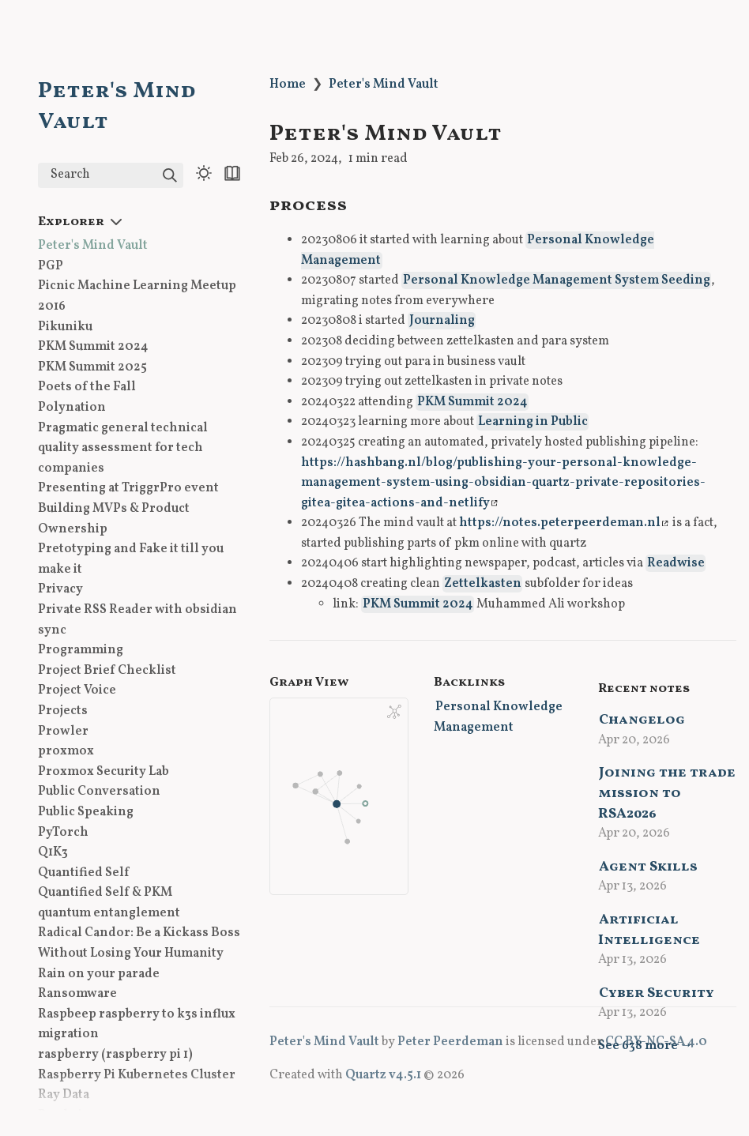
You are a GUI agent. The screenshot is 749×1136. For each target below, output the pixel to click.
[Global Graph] (394, 711)
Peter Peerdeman (450, 1042)
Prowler (63, 731)
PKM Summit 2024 (93, 346)
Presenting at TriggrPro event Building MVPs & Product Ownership (128, 508)
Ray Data (63, 1095)
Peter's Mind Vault (93, 245)
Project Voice (77, 690)
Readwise (676, 563)
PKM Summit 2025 (92, 367)
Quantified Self (83, 873)
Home (287, 84)
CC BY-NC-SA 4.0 (656, 1042)
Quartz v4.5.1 (383, 1075)
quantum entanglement (109, 913)
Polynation (72, 407)
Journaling (442, 320)
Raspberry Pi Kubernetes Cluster (136, 1075)
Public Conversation (99, 791)
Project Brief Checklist (107, 670)
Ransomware (77, 993)
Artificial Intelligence (649, 930)
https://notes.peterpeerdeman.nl (563, 523)
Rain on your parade (99, 974)
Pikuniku (65, 327)
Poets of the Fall (87, 387)
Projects (63, 711)
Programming (80, 650)
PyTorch (63, 832)
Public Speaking (86, 812)
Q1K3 (53, 852)
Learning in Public (533, 422)
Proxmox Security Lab (103, 772)
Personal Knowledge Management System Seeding (556, 280)
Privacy (60, 589)
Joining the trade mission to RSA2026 (667, 793)
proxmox (66, 751)
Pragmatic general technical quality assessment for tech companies (123, 448)
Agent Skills (648, 867)
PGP (50, 266)
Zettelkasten (482, 583)
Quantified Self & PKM (105, 892)
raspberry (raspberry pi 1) (115, 1054)
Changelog (642, 720)
